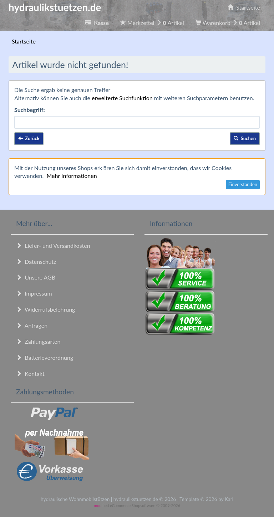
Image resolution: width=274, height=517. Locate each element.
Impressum (34, 293)
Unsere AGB (35, 277)
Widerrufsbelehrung (45, 309)
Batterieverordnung (44, 357)
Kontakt (30, 373)
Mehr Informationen (71, 175)
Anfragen (31, 325)
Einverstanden (242, 184)
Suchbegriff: (29, 109)
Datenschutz (36, 261)
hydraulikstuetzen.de (55, 7)
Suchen (245, 138)
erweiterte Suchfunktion (122, 97)
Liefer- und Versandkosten (53, 245)
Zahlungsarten (38, 341)
